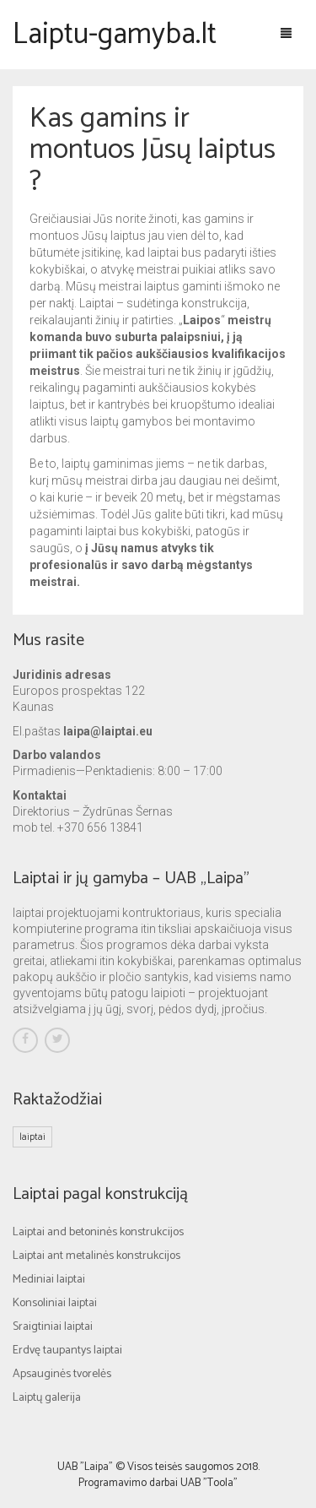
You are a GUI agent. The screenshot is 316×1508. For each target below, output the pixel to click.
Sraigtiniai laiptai (53, 1327)
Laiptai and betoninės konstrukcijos (98, 1232)
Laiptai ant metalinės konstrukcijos (96, 1256)
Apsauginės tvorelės (62, 1374)
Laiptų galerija (47, 1398)
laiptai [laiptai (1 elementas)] (32, 1137)
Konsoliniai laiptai (55, 1303)
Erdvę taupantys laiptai (67, 1350)
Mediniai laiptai (49, 1279)
